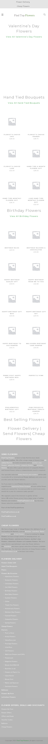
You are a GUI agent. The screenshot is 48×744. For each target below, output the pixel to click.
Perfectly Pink (36, 375)
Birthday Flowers (11, 591)
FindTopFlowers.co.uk (26, 501)
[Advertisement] (24, 67)
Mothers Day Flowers (12, 612)
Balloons (5, 690)
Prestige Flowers (11, 643)
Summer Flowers (11, 598)
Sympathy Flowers (11, 619)
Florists (5, 630)
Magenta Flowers (11, 661)
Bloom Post (9, 679)
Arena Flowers (19, 534)
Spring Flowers (10, 623)
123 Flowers (9, 651)
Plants (4, 570)
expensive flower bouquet (21, 486)
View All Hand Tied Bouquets (24, 103)
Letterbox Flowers (9, 697)
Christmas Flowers (11, 583)
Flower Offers (7, 712)
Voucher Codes (7, 720)
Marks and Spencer (12, 683)
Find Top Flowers (8, 458)
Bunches (28, 531)
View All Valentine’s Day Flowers (24, 37)
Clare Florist (9, 676)
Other (7, 601)
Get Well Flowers (11, 587)
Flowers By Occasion (9, 573)
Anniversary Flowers (12, 608)
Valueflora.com (10, 640)
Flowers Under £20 (9, 563)
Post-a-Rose (9, 633)
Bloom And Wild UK (12, 665)
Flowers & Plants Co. (12, 672)
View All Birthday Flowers (24, 216)
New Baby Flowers (11, 594)
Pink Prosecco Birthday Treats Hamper (36, 409)
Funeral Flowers (10, 615)
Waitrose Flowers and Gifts (15, 654)
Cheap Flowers (7, 626)
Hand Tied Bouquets (9, 566)
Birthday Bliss (12, 248)
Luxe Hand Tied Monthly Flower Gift (36, 200)
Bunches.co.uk (10, 668)
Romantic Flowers (11, 580)
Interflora (35, 531)
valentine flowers (14, 465)
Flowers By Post (8, 693)
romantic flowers (27, 465)
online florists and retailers (28, 474)
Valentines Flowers (12, 576)
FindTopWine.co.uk (9, 516)
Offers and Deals (8, 716)
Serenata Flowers (11, 686)
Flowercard (9, 658)
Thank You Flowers (12, 605)
